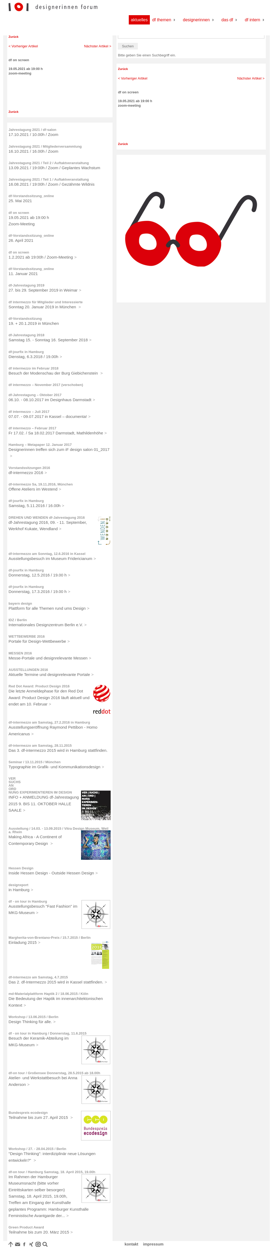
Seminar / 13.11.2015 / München (35, 762)
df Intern (252, 20)
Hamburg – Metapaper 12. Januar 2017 (40, 445)
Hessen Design (21, 868)
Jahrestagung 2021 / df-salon (32, 130)
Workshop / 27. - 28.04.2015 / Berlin (37, 1149)
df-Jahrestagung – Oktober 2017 (35, 395)
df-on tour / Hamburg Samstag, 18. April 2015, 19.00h (52, 1172)
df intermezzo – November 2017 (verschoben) (46, 385)
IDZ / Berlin (18, 620)
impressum (153, 1244)
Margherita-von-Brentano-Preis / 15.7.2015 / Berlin (50, 938)
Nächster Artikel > (97, 46)
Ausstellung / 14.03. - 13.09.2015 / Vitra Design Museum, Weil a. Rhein (59, 830)
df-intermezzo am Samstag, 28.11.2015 (40, 746)
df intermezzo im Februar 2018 (33, 368)
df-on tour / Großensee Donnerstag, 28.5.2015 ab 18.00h (54, 1073)
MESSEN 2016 (20, 653)
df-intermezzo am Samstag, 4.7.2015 (38, 977)
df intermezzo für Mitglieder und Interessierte (46, 302)
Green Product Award (26, 1227)
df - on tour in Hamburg (28, 901)
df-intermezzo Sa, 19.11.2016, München (41, 484)
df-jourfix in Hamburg (26, 352)
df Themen (161, 20)
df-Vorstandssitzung (25, 319)
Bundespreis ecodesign (28, 1113)
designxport (18, 885)
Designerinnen (196, 20)
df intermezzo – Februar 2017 (32, 428)
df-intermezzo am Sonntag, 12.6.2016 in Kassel (47, 554)
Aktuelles (139, 20)
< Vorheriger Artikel (23, 46)
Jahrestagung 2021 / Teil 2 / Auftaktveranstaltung (49, 163)
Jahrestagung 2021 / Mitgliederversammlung (45, 146)
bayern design (20, 603)
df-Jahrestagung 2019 (26, 285)
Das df (227, 20)
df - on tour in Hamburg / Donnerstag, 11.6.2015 (48, 1033)
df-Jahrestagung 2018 (26, 335)
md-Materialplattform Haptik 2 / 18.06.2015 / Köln (48, 994)
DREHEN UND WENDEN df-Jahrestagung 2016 (47, 518)
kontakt (131, 1244)
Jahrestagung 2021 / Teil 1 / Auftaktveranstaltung (49, 179)
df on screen (19, 213)
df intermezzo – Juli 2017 (29, 412)
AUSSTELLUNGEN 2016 (28, 670)
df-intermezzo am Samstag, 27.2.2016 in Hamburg (49, 722)
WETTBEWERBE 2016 (27, 636)
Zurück (13, 36)
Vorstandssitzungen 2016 (29, 468)
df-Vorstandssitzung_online (31, 196)
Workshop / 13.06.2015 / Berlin (33, 1017)
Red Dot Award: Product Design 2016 (39, 686)
